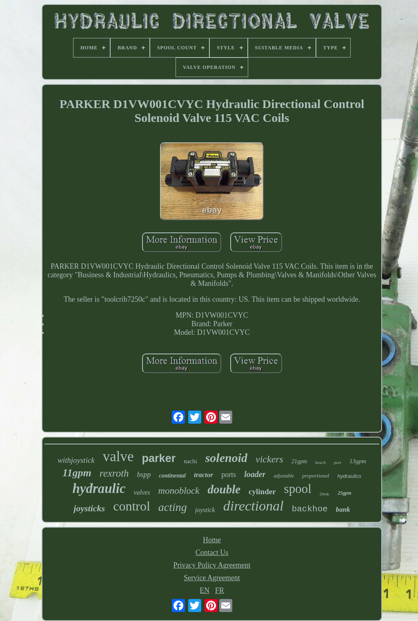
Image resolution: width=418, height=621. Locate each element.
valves (142, 492)
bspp (144, 475)
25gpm (344, 493)
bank (343, 509)
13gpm (357, 461)
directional (253, 505)
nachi (190, 461)
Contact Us (212, 552)
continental (172, 476)
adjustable (283, 476)
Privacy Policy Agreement (212, 565)
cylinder (262, 491)
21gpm (299, 461)
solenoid (226, 457)
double (224, 489)
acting (172, 507)
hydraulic (98, 488)
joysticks (89, 508)
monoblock (179, 491)
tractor (203, 475)
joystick (205, 509)
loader (254, 474)
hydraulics (349, 476)
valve (118, 456)
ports (228, 475)
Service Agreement (212, 578)
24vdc (324, 494)
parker (159, 458)
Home (212, 540)
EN (204, 590)
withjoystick (76, 460)
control (131, 506)
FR (219, 590)
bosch (320, 462)
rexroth (114, 473)
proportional (315, 476)
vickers (269, 459)
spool (297, 489)
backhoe (310, 509)
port (337, 462)
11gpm (76, 473)
